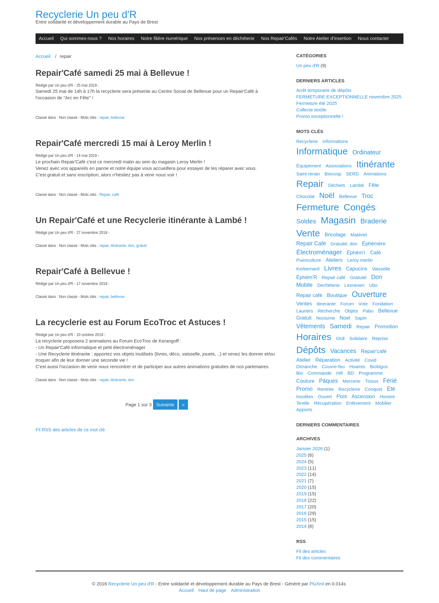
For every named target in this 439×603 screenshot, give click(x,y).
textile (302, 403)
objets (351, 310)
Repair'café (373, 351)
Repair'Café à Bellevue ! (83, 271)
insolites (304, 396)
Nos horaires (121, 38)
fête (374, 185)
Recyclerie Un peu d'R (86, 14)
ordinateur (366, 152)
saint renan (308, 173)
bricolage (335, 234)
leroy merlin (360, 260)
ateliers (334, 260)
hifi (339, 373)
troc (367, 195)
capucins (356, 268)
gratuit (141, 245)
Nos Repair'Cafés (279, 38)
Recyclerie (307, 141)
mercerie (351, 381)
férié (390, 380)
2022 (301, 474)
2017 (301, 506)
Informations (335, 141)
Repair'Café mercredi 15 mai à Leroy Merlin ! (123, 143)
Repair (104, 194)
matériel (359, 234)
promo (304, 389)
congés (360, 207)
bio (299, 373)
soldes (306, 221)
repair (104, 117)
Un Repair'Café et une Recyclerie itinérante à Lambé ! (141, 220)
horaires (313, 337)
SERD (352, 173)
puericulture (308, 260)
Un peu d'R (307, 65)
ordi (340, 338)
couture (305, 381)
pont (341, 396)
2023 (301, 468)
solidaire (358, 338)
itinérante (118, 245)
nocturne (325, 318)
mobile (304, 285)
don (131, 245)
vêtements (310, 326)
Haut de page (212, 590)
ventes (304, 303)
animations (375, 173)
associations (339, 165)
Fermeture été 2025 (316, 103)
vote (363, 303)
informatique (322, 151)
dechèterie (328, 285)
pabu (368, 310)
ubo (373, 285)
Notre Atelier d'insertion (327, 38)
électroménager (319, 252)
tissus (371, 381)
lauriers (304, 310)
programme (371, 373)
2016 (301, 513)
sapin (360, 318)
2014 (301, 526)
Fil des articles (311, 551)
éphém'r (356, 252)
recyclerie (349, 389)
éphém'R (306, 277)
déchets (336, 185)
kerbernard (307, 268)
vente (308, 233)
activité (352, 360)
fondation (382, 303)
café (115, 194)
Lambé (357, 185)
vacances (343, 350)
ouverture (369, 294)
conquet (373, 389)
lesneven (354, 285)
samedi (341, 325)
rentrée (325, 389)
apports (304, 409)
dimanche (306, 366)
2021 (301, 480)
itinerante (326, 303)
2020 (301, 487)
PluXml (316, 583)
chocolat (305, 196)
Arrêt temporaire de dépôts (323, 90)
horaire (387, 396)
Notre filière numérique (164, 38)
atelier (303, 360)
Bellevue (348, 196)
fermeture (317, 207)
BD (350, 373)
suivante (165, 404)
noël (326, 195)
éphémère (374, 243)
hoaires (357, 366)
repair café (309, 295)
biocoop (333, 173)
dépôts (311, 350)
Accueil (46, 38)
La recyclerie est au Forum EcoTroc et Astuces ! (131, 322)
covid (370, 360)
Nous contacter (373, 38)
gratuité (358, 277)
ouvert (325, 396)
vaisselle (381, 268)
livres (332, 268)
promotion (386, 326)
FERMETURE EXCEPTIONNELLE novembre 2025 (348, 96)
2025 (301, 455)
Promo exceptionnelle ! (319, 116)
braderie (373, 221)
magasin (338, 220)
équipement (308, 165)
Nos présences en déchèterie (224, 38)
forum (347, 303)
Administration (245, 590)
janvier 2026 (309, 448)
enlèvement (358, 403)
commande (319, 373)
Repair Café (311, 243)
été (391, 389)
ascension (363, 396)
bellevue (118, 117)
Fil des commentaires (318, 557)
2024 (301, 461)
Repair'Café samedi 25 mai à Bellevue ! (113, 73)
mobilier (383, 403)
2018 (301, 500)
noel (345, 318)
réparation (327, 360)
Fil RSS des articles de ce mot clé (70, 429)
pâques (328, 381)
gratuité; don (343, 243)
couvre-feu (333, 366)
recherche (329, 310)
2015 (301, 519)
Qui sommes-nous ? (81, 38)
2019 (301, 493)
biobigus (379, 366)
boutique (337, 295)
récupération (328, 403)
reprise (380, 338)
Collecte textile (311, 109)
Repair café (334, 277)
